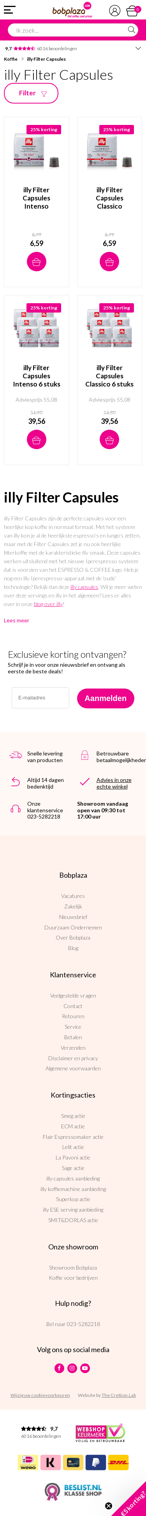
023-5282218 (83, 1324)
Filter (34, 93)
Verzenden (73, 1047)
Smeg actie (73, 1115)
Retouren (73, 1016)
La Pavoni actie (73, 1157)
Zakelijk (73, 906)
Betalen (73, 1037)
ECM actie (73, 1126)
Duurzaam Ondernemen (73, 927)
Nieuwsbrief (73, 916)
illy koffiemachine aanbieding (73, 1189)
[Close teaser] (109, 1506)
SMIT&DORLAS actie (73, 1220)
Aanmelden (105, 698)
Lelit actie (73, 1147)
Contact (73, 1006)
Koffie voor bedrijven (73, 1277)
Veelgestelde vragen (73, 995)
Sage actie (73, 1168)
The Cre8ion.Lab (119, 1395)
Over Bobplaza (73, 937)
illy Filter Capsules (46, 59)
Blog (73, 948)
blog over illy (48, 604)
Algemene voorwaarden (73, 1068)
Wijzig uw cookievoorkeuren (40, 1395)
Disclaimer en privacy (73, 1058)
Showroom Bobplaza (73, 1267)
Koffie (11, 59)
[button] (128, 1498)
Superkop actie (73, 1199)
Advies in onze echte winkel (114, 783)
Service (73, 1026)
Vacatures (73, 895)
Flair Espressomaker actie (73, 1136)
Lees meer (16, 620)
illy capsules (84, 586)
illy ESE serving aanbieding (73, 1209)
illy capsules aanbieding (73, 1178)
